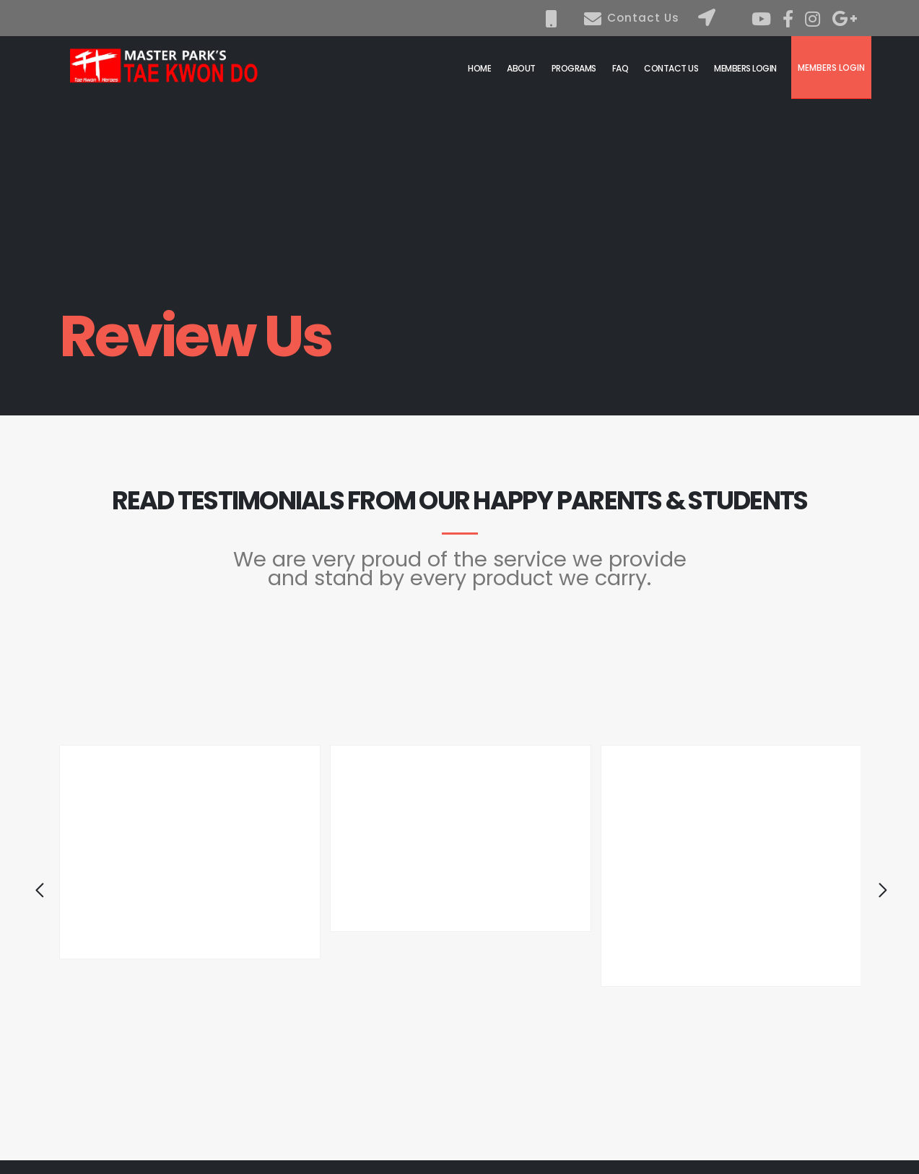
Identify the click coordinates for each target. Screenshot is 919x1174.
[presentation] (30, 894)
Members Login (831, 67)
